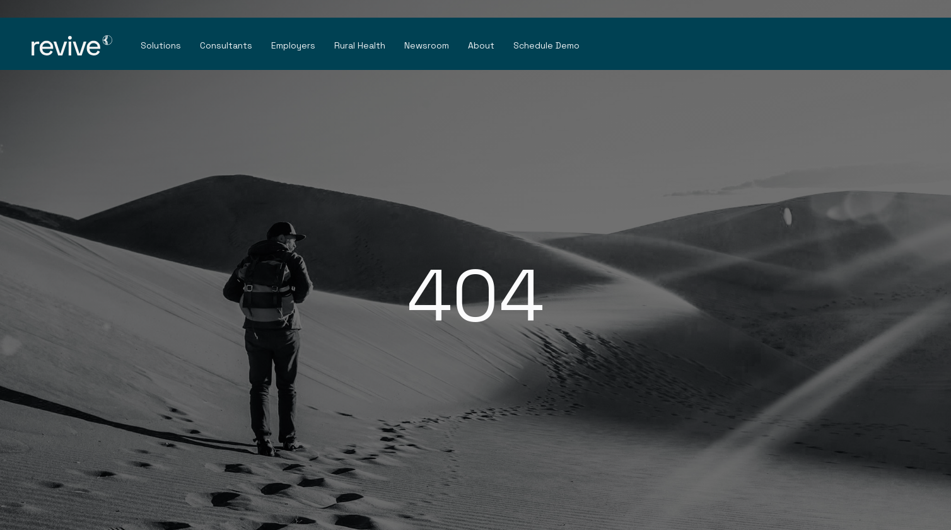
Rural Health (359, 45)
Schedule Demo (546, 45)
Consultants (226, 45)
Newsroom (426, 45)
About (481, 45)
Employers (293, 45)
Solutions (161, 45)
